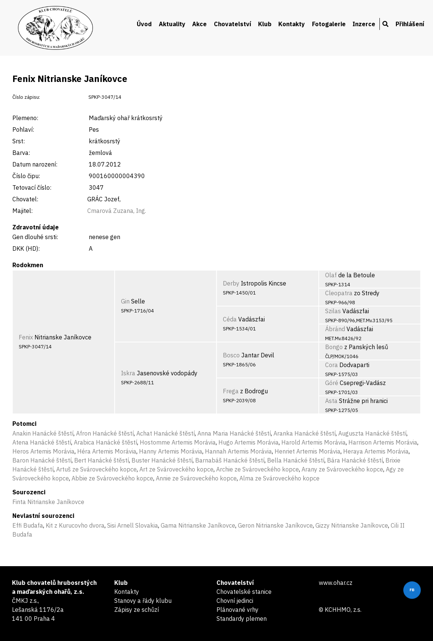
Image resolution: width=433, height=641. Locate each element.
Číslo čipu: (26, 176)
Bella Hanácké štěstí (295, 460)
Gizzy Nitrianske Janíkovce (351, 525)
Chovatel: (25, 199)
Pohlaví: (23, 129)
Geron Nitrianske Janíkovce (275, 525)
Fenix (26, 337)
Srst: (18, 141)
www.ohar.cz (335, 582)
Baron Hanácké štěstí (42, 460)
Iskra (128, 373)
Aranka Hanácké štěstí (304, 433)
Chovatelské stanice (244, 591)
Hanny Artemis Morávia (170, 451)
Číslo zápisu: (26, 97)
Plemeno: (25, 118)
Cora (331, 365)
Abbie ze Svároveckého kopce (112, 478)
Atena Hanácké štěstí (41, 442)
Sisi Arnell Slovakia (132, 525)
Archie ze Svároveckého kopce (257, 469)
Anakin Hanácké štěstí (42, 433)
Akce (199, 24)
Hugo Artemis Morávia (248, 442)
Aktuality (172, 24)
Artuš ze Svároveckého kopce (96, 469)
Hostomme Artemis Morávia (178, 442)
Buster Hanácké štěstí (162, 460)
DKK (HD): (26, 248)
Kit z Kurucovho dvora (75, 525)
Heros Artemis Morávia (43, 451)
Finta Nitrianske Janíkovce (48, 502)
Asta (331, 401)
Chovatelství (232, 24)
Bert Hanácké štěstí (101, 460)
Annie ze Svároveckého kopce (196, 478)
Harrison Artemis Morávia (382, 442)
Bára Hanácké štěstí (355, 460)
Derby (231, 283)
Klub (265, 24)
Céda (230, 319)
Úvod (144, 24)
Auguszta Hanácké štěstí (372, 433)
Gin (125, 301)
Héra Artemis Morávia (106, 451)
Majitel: (22, 210)
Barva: (21, 152)
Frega (231, 391)
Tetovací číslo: (31, 187)
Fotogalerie (329, 24)
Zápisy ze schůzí (136, 609)
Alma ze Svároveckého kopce (279, 478)
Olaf (331, 275)
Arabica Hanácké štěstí (105, 442)
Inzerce (363, 24)
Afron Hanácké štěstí (105, 433)
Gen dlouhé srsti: (35, 237)
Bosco (231, 355)
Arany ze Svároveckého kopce (342, 469)
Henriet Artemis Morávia (307, 451)
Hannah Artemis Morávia (238, 451)
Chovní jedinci (234, 600)
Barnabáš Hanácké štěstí (229, 460)
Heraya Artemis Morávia (376, 451)
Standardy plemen (241, 618)
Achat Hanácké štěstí (165, 433)
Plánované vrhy (237, 609)
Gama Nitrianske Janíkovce (198, 525)
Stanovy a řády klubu (143, 600)
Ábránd (335, 329)
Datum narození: (34, 164)
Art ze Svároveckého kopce (176, 469)
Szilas (333, 311)
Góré (331, 383)
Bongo (334, 347)
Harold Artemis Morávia (313, 442)
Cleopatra (338, 293)
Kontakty (291, 24)
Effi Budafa (27, 525)
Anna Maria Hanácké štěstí (234, 433)
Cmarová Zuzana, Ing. (116, 210)
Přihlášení (410, 24)
